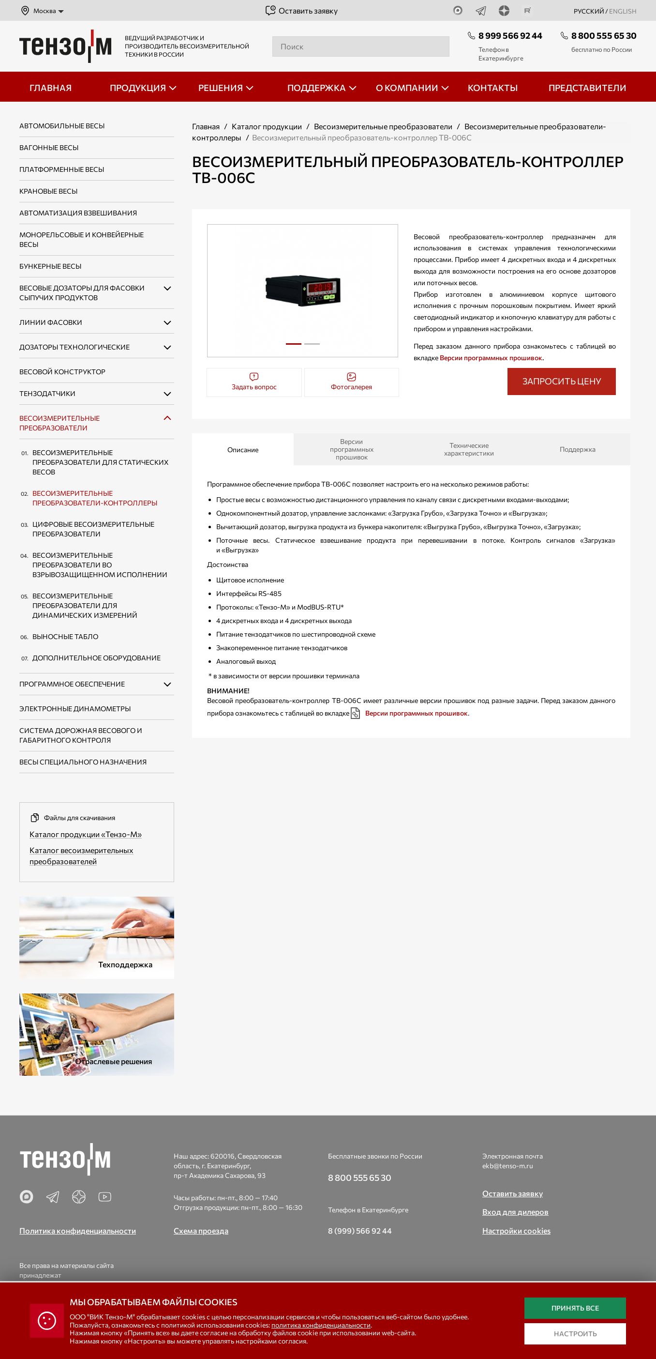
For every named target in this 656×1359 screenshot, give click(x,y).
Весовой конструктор (62, 371)
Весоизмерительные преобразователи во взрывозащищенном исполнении (99, 565)
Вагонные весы (48, 147)
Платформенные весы (61, 169)
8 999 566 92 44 (510, 35)
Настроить (575, 1333)
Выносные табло (65, 636)
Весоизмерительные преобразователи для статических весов (100, 462)
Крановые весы (48, 191)
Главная (206, 126)
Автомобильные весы (61, 126)
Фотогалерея (351, 381)
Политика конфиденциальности (77, 1230)
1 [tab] (293, 344)
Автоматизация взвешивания (78, 213)
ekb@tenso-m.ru (507, 1165)
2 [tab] (312, 347)
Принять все (575, 1308)
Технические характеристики (469, 449)
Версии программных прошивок (491, 357)
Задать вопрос (254, 381)
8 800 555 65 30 (604, 35)
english (623, 11)
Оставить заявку (301, 10)
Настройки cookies (516, 1230)
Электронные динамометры (75, 708)
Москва (37, 10)
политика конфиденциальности (321, 1325)
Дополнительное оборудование (96, 658)
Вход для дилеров (515, 1211)
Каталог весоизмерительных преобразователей (82, 855)
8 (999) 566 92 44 (360, 1230)
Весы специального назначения (83, 762)
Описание (242, 449)
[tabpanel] (303, 290)
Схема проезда (201, 1230)
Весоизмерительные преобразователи (383, 126)
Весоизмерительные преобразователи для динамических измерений (84, 605)
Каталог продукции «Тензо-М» (86, 834)
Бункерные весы (50, 266)
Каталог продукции (267, 126)
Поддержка (578, 449)
